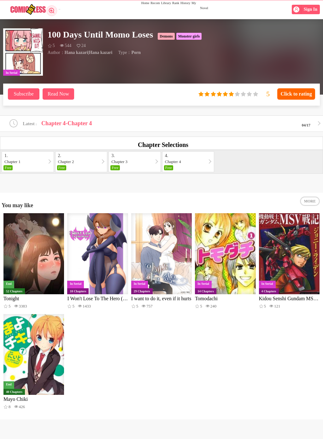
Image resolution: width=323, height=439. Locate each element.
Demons (166, 36)
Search (56, 9)
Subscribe (23, 94)
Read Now (58, 94)
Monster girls (189, 36)
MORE (310, 208)
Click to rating (296, 94)
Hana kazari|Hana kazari (89, 52)
